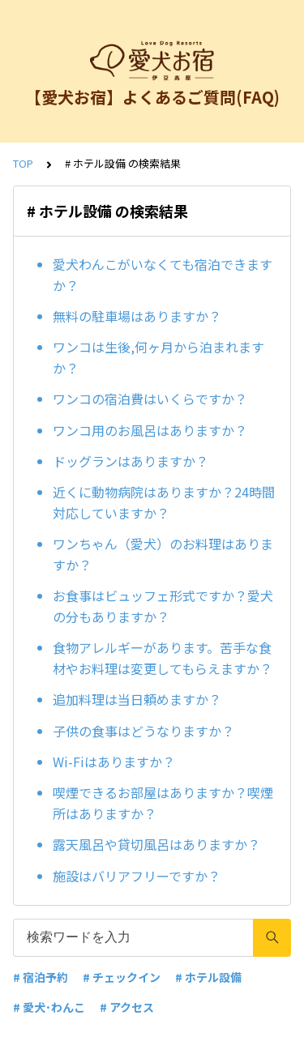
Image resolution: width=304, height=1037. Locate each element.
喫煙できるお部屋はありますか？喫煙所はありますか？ (163, 803)
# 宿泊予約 (40, 977)
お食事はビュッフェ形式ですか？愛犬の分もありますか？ (163, 606)
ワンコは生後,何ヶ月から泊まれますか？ (158, 357)
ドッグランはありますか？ (130, 461)
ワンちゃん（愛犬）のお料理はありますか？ (163, 554)
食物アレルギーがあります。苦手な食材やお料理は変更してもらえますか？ (162, 658)
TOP (23, 163)
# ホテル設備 (208, 977)
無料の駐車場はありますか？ (137, 316)
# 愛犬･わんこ (49, 1007)
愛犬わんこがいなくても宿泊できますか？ (162, 274)
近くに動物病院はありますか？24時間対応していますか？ (164, 502)
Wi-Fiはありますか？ (114, 761)
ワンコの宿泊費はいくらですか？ (150, 398)
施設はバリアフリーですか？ (137, 876)
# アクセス (127, 1007)
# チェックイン (122, 977)
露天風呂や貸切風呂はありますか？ (156, 844)
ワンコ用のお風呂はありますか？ (150, 430)
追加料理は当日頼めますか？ (137, 699)
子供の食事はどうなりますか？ (143, 730)
